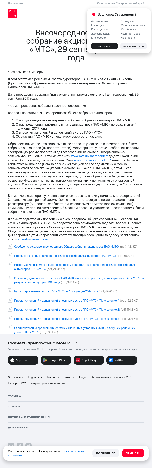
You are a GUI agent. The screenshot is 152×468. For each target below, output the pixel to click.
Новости (69, 377)
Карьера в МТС (17, 384)
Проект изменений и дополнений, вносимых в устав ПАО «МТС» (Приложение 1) (66, 301)
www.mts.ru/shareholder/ (89, 156)
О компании (15, 377)
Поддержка (35, 377)
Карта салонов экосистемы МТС (111, 377)
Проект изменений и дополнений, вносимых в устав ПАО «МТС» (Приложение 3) (67, 319)
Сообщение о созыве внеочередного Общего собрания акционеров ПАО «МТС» (67, 247)
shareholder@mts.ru (33, 239)
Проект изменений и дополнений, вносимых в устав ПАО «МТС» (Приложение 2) (67, 310)
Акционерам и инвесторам (48, 384)
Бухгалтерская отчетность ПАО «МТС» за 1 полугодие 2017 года (56, 291)
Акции (83, 377)
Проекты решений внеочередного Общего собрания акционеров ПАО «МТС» (65, 256)
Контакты (53, 377)
